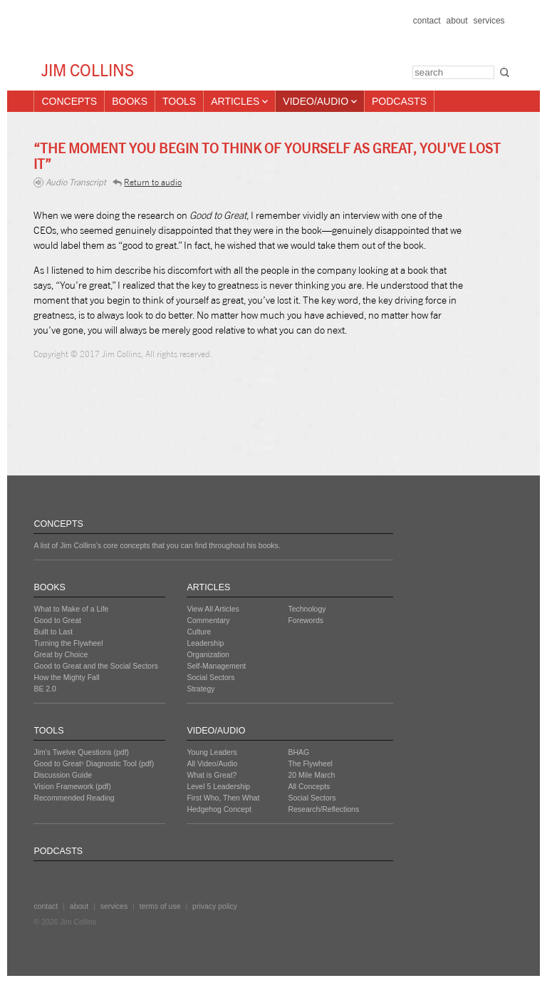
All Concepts (309, 786)
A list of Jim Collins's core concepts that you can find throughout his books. (156, 545)
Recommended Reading (73, 797)
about (457, 21)
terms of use (160, 906)
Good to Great (57, 620)
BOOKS (49, 587)
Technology (306, 608)
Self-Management (216, 666)
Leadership (205, 643)
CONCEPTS (58, 524)
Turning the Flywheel (68, 643)
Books (129, 101)
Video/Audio (320, 101)
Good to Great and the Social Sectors (95, 666)
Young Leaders (211, 752)
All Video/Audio (212, 763)
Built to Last (53, 631)
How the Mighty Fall (66, 677)
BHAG (298, 752)
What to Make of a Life (70, 608)
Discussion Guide (62, 775)
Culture (199, 631)
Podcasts (399, 101)
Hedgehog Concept (219, 809)
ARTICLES (208, 587)
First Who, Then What (223, 797)
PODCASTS (58, 851)
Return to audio (147, 182)
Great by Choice (60, 654)
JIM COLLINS (87, 70)
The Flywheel (310, 763)
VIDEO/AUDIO (216, 731)
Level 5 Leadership (218, 786)
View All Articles (213, 608)
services (489, 21)
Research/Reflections (323, 809)
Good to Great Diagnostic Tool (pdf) (93, 763)
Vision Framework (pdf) (71, 786)
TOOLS (48, 731)
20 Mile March (311, 775)
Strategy (200, 688)
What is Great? (211, 775)
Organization (208, 654)
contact (427, 21)
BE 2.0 (44, 688)
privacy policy (214, 906)
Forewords (305, 620)
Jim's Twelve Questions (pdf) (81, 752)
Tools (179, 101)
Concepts (69, 101)
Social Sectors (210, 677)
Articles (239, 101)
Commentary (208, 620)
